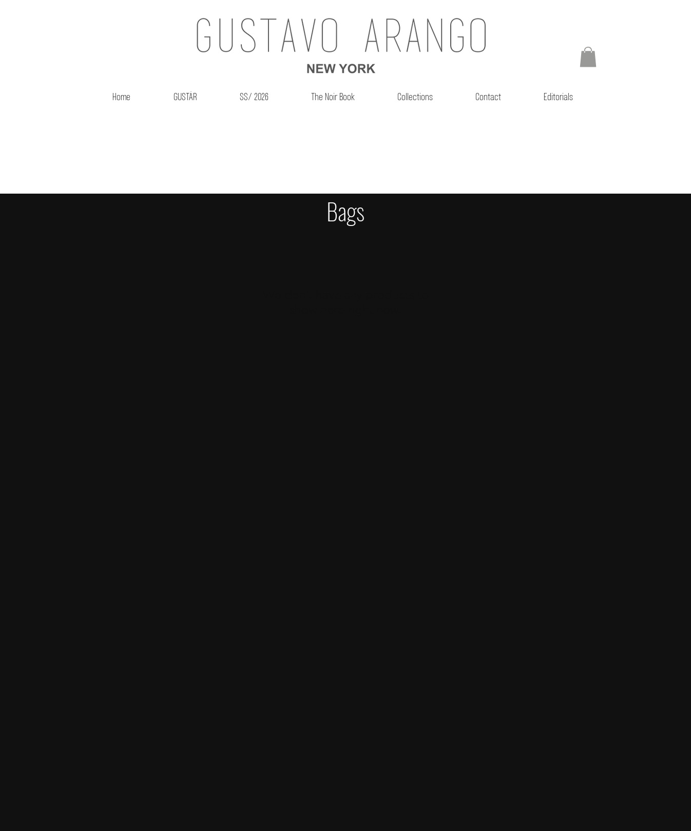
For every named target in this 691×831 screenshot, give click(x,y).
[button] (588, 57)
